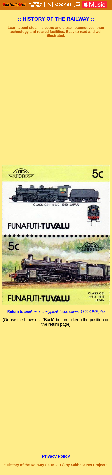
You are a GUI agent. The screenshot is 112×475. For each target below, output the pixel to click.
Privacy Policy (56, 456)
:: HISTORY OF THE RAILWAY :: (56, 19)
